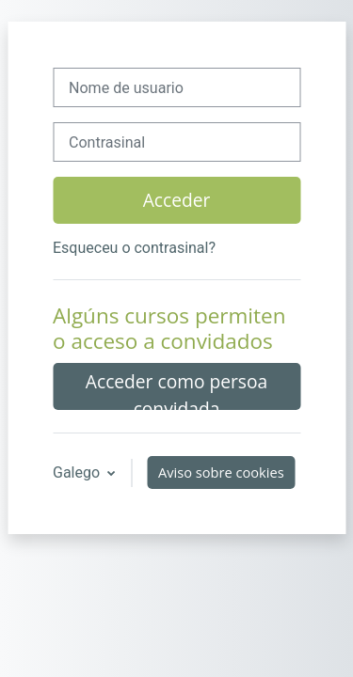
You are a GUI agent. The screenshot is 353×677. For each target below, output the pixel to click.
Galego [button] (78, 472)
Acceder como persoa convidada (176, 389)
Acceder (177, 200)
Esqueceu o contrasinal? (134, 248)
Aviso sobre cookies (221, 472)
